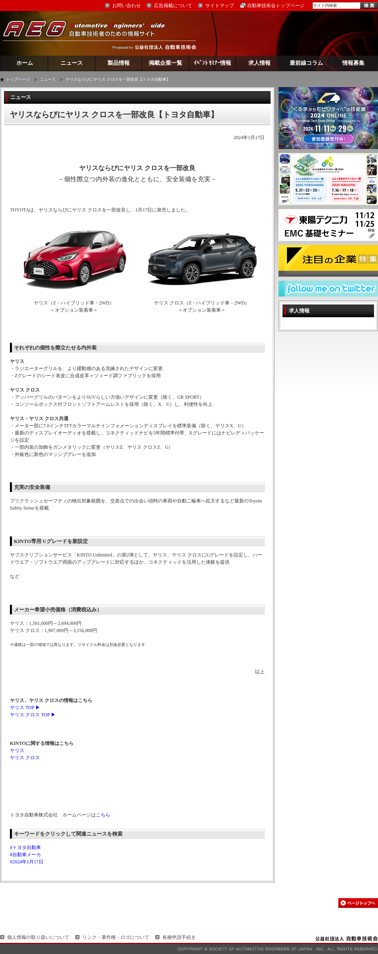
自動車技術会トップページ (275, 5)
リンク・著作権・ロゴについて (115, 937)
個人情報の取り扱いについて (38, 937)
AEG (89, 33)
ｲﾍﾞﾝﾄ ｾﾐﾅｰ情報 (213, 63)
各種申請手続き (179, 937)
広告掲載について (173, 5)
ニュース (71, 63)
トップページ (18, 79)
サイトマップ (219, 5)
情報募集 (353, 63)
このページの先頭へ (358, 903)
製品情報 (118, 63)
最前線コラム (306, 63)
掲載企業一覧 (165, 63)
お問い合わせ (126, 5)
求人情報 (259, 63)
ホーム (24, 63)
